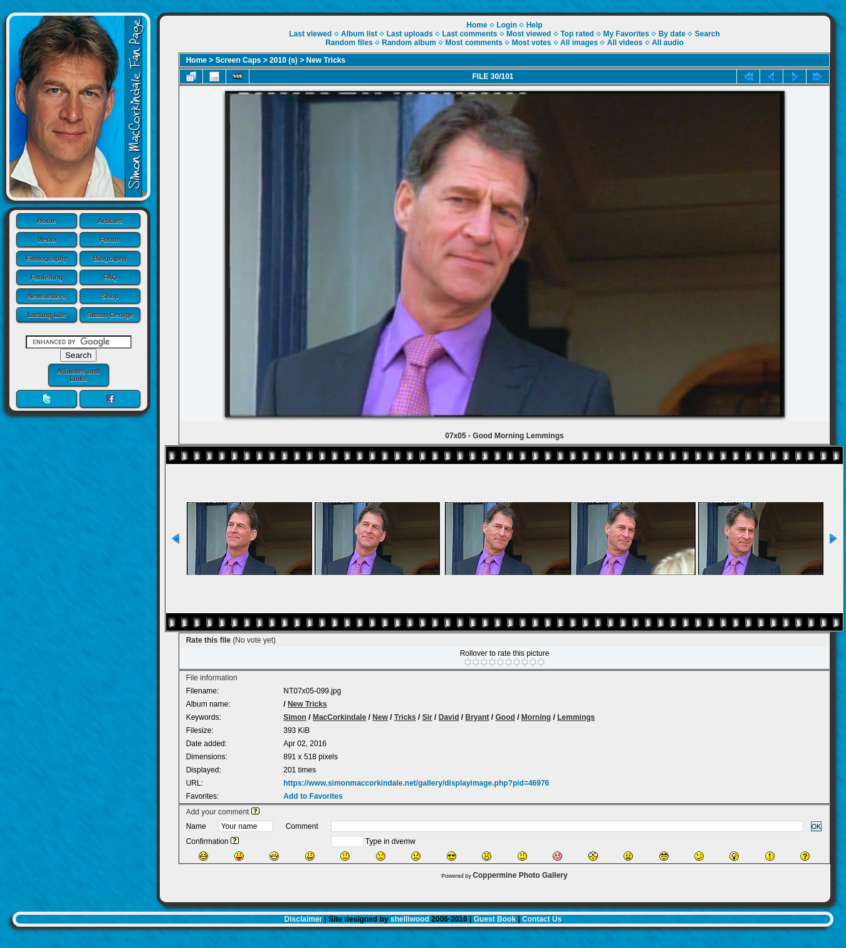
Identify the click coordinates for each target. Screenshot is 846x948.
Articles (110, 220)
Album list (359, 33)
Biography (110, 258)
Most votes (531, 42)
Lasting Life (46, 315)
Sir (427, 717)
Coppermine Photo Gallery (520, 875)
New (380, 717)
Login (506, 25)
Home (46, 220)
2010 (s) (283, 60)
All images (579, 42)
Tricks (405, 717)
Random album (409, 42)
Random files (348, 42)
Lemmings (576, 717)
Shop (110, 296)
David (449, 717)
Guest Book (495, 919)
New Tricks (326, 60)
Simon (294, 717)
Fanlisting (46, 277)
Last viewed (310, 33)
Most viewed (528, 33)
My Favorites (626, 33)
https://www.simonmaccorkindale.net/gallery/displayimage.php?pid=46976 (416, 783)
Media (46, 239)
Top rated (577, 33)
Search (707, 33)
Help (534, 25)
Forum (110, 239)
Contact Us (541, 919)
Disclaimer (304, 919)
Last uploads (410, 33)
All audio (668, 42)
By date (672, 33)
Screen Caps (238, 60)
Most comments (474, 42)
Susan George (109, 315)
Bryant (477, 717)
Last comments (469, 33)
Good (505, 717)
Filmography (46, 258)
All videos (625, 42)
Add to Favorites (313, 796)
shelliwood (409, 919)
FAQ (110, 277)
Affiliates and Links (78, 374)
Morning (536, 717)
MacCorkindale (339, 717)
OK (817, 826)
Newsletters (46, 296)
